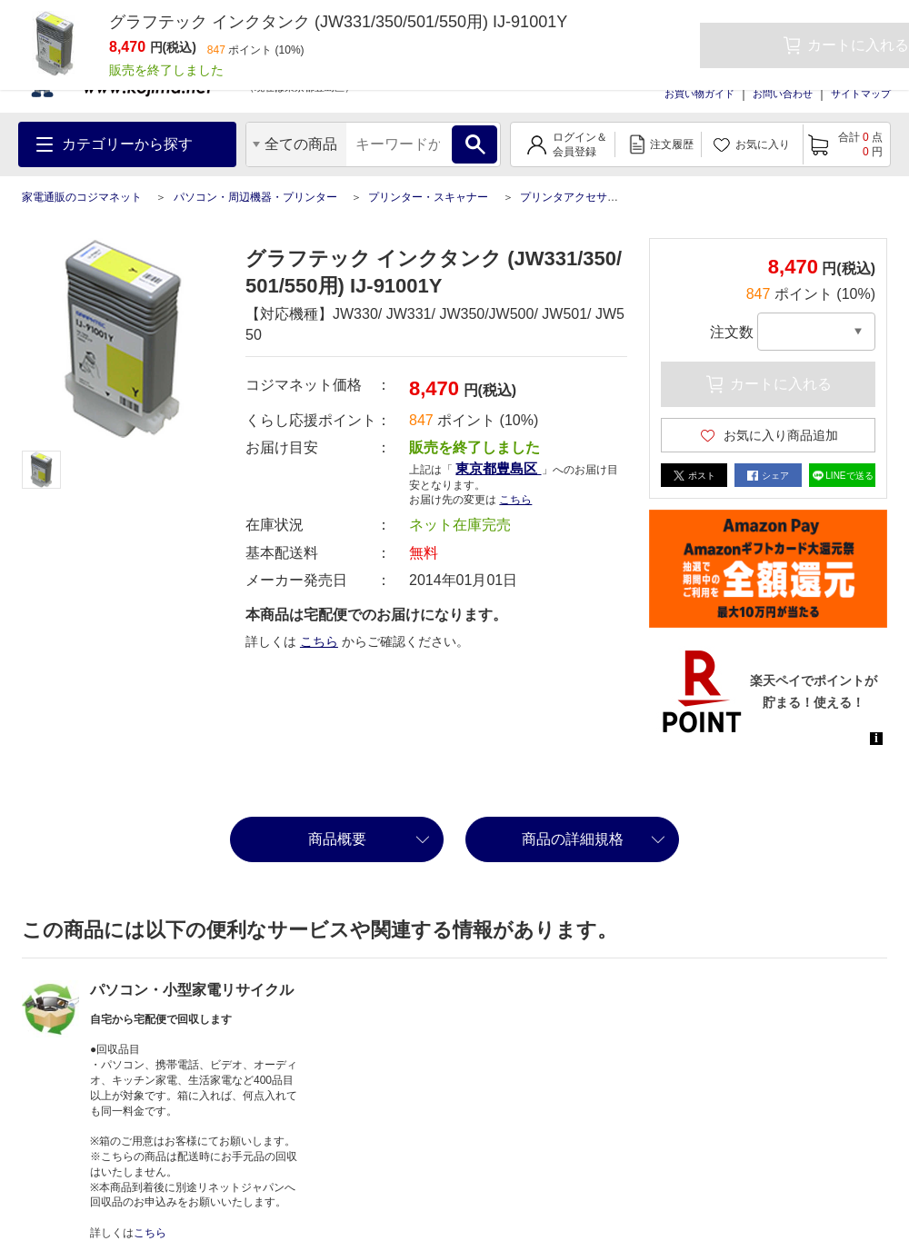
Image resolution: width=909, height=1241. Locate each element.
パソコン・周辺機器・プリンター (255, 197)
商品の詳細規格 (573, 839)
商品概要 (337, 839)
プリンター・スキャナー (428, 197)
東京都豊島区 (498, 468)
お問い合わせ (783, 93)
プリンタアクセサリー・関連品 (596, 197)
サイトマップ (861, 93)
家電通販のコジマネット (82, 197)
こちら (515, 499)
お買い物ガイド (699, 93)
